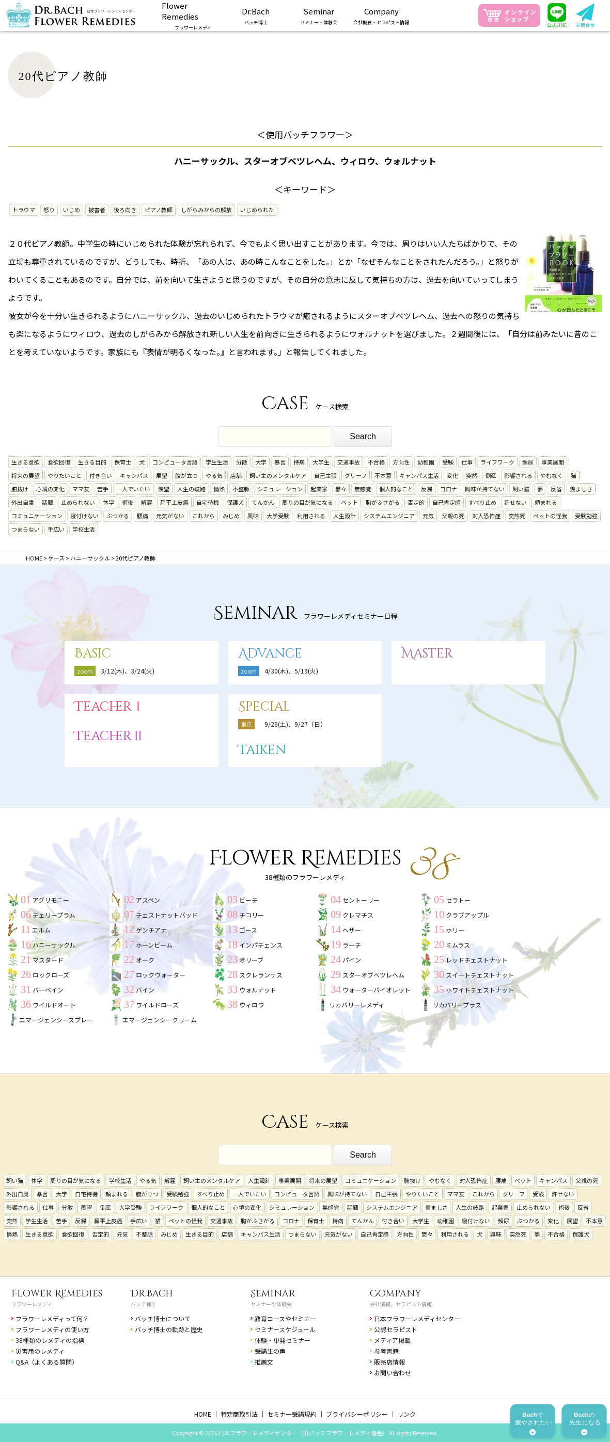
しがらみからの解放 (206, 209)
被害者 (96, 209)
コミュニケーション (36, 515)
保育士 (122, 462)
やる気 (214, 475)
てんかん (263, 502)
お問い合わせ (392, 1372)
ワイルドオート (54, 1004)
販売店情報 (389, 1361)
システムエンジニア (389, 515)
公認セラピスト (395, 1329)
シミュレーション (280, 489)
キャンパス (134, 475)
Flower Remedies (56, 1293)
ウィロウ (251, 1004)
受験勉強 (586, 515)
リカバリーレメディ (356, 1004)
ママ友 (80, 489)
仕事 (467, 462)
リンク (406, 1413)
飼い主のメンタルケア (277, 475)
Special (264, 706)
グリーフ (356, 475)
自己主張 (325, 475)
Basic (92, 653)
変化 (452, 475)
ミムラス (458, 944)
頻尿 (528, 462)
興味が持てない (485, 489)
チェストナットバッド (167, 914)
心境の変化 (50, 489)
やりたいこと (65, 475)
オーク (145, 959)
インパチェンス (261, 944)
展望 (161, 475)
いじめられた (257, 209)
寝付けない (84, 515)
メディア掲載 (392, 1340)
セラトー (458, 899)
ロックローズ (51, 974)
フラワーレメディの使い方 (52, 1329)
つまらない (25, 529)
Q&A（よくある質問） (46, 1361)
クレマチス (357, 914)
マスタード (48, 959)
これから (203, 515)
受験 (447, 462)
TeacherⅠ (109, 706)
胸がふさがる (383, 502)
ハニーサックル (54, 944)
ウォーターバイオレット (376, 989)
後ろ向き (125, 209)
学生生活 (217, 462)
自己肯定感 (446, 502)
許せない (515, 502)
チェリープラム (54, 914)
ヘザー (351, 929)
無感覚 (362, 489)
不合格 (376, 462)
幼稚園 (425, 462)
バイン (145, 989)
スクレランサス (261, 974)
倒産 (490, 475)
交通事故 (348, 462)
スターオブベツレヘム (373, 974)
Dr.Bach (152, 1293)
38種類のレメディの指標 (49, 1340)
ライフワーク (497, 462)
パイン (351, 959)
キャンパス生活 (419, 475)
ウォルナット (257, 989)
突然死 (516, 515)
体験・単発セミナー (282, 1340)
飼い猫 (520, 489)
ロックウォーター (160, 974)
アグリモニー (51, 899)
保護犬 (235, 502)
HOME (202, 1413)
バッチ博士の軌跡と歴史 (169, 1329)
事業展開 (552, 462)
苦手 (102, 489)
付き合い (100, 475)
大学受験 (278, 515)
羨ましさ (581, 489)
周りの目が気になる (307, 502)
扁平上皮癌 (174, 502)
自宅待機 (207, 502)
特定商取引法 (239, 1413)
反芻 (426, 489)
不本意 (383, 475)
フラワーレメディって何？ (52, 1318)
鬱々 (341, 489)
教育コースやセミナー (285, 1318)
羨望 (163, 489)
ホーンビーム (154, 944)
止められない (78, 502)
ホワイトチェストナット (480, 989)
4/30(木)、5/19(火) (291, 670)
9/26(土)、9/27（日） (295, 723)
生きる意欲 (25, 462)
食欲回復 (59, 462)
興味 (253, 515)
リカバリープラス (456, 1004)
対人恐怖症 (486, 515)
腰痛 (142, 515)
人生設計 (344, 515)
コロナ (448, 489)
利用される (311, 515)
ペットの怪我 (550, 515)
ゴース (248, 929)
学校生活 (83, 529)
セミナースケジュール (285, 1329)
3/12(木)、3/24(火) (127, 670)
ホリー (455, 929)
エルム (41, 929)
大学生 (321, 462)
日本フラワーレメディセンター (417, 1318)
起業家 (318, 489)
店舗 (236, 475)
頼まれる (546, 502)
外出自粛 (22, 502)
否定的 (416, 502)
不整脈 (240, 489)
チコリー (251, 914)
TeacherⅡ (109, 736)
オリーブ (251, 959)
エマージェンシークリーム (159, 1019)
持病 (299, 462)
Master (427, 653)
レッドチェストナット (477, 959)
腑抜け (19, 489)
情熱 (219, 489)
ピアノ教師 (159, 209)
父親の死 (453, 515)
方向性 (401, 462)
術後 (127, 502)
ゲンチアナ (151, 929)
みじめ (231, 515)
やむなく (551, 475)
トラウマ (23, 209)
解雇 (146, 502)
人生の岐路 (191, 489)
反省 (556, 489)
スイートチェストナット (480, 974)
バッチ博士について (163, 1318)
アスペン (148, 899)
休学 (108, 502)
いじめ (71, 209)
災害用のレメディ (40, 1351)
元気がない (170, 515)
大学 (261, 462)
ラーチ (351, 944)
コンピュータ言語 (175, 462)
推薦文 (264, 1361)
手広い (56, 529)
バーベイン (48, 989)
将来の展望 (25, 475)
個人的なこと (396, 489)
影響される (518, 475)
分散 (241, 462)
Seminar (273, 1293)
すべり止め (482, 502)
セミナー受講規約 (292, 1413)
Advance (270, 653)
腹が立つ (186, 475)
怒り (49, 209)
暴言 (280, 462)
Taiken (262, 750)
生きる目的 (92, 462)
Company (395, 1293)
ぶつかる (117, 515)
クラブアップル (467, 914)
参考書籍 (386, 1351)
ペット (349, 502)
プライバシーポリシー (357, 1413)
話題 (47, 502)
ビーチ (248, 899)
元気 (428, 515)
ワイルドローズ (157, 1004)
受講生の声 (270, 1351)
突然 (471, 475)
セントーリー (361, 899)
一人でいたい (133, 489)
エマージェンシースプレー (56, 1019)
